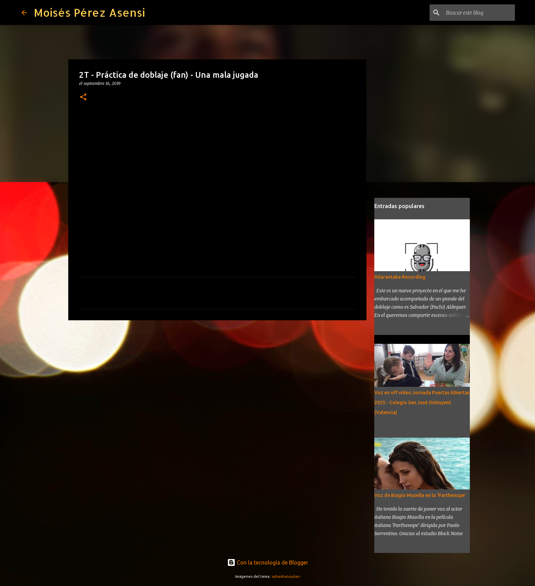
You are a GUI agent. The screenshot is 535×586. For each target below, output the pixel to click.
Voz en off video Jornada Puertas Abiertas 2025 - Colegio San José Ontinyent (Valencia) (421, 402)
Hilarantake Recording (399, 277)
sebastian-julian (286, 576)
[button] (83, 97)
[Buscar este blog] (479, 12)
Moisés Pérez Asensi (89, 12)
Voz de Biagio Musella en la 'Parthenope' (420, 495)
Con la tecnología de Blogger (267, 562)
